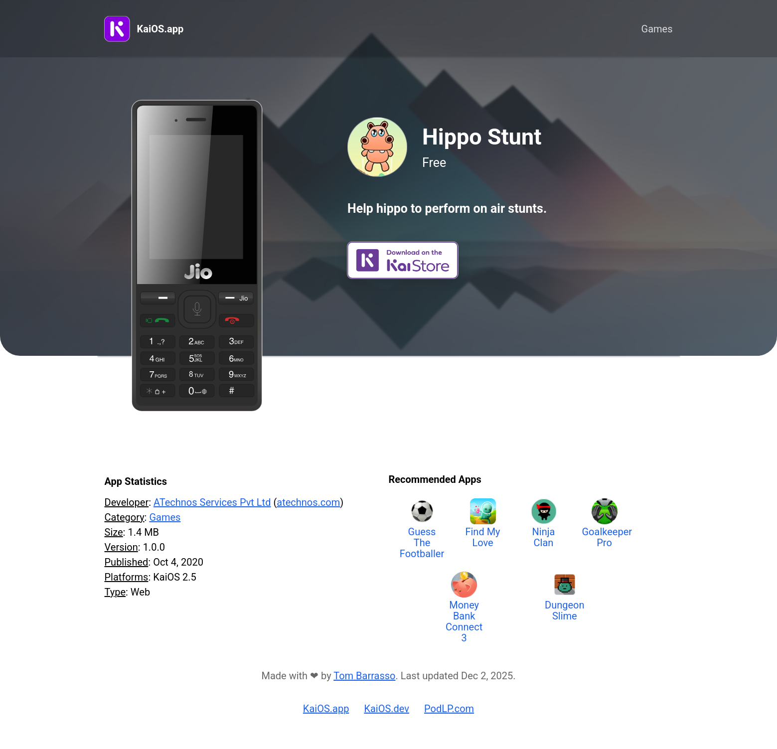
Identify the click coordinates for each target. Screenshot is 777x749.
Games (657, 29)
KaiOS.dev (386, 708)
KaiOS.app (160, 28)
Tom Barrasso (364, 676)
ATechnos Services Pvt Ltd (212, 502)
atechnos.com (308, 502)
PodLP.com (449, 708)
